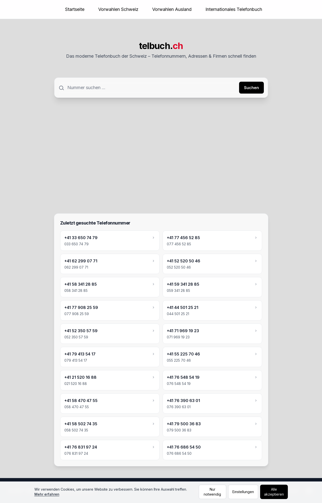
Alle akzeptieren (274, 491)
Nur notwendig (212, 491)
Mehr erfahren (46, 494)
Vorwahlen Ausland (172, 9)
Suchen (251, 87)
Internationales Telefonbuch (233, 9)
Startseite (74, 9)
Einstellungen (243, 492)
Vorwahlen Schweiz (118, 9)
